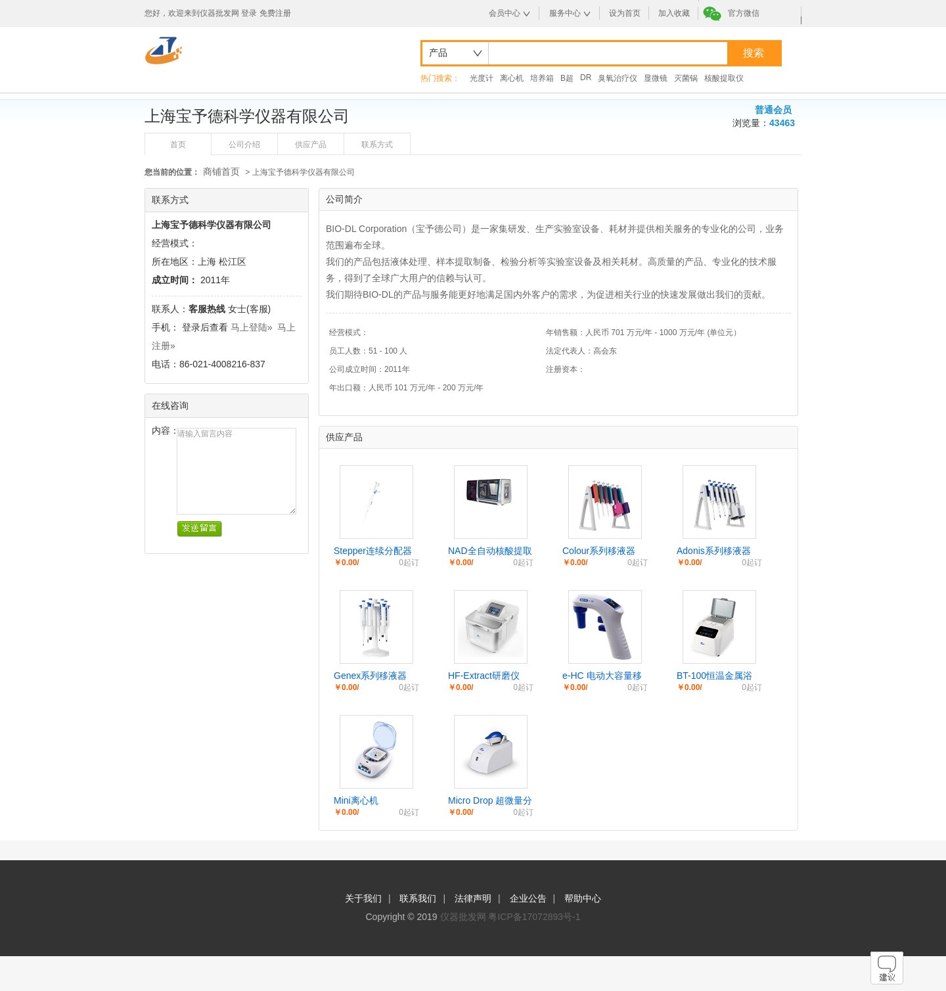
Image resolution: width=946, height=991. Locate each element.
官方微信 (743, 13)
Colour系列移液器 (598, 550)
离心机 (512, 78)
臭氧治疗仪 (617, 78)
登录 (249, 13)
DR (585, 77)
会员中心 (504, 13)
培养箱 (542, 78)
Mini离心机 (356, 800)
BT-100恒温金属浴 (714, 675)
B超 (567, 78)
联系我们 (417, 898)
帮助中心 (582, 898)
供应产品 (311, 144)
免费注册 (275, 13)
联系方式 (377, 144)
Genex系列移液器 (370, 675)
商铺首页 (221, 171)
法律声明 (473, 898)
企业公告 (528, 898)
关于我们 (363, 898)
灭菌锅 (686, 78)
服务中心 (565, 13)
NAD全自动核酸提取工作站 (490, 551)
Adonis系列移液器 (714, 550)
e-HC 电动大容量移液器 (602, 676)
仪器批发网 (463, 916)
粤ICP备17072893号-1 (534, 916)
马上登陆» (252, 327)
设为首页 (625, 13)
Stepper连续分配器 (373, 550)
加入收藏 (674, 13)
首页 (178, 144)
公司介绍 (244, 144)
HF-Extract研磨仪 (484, 675)
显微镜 (655, 78)
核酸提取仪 (724, 78)
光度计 (481, 78)
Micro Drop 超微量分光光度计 (490, 801)
